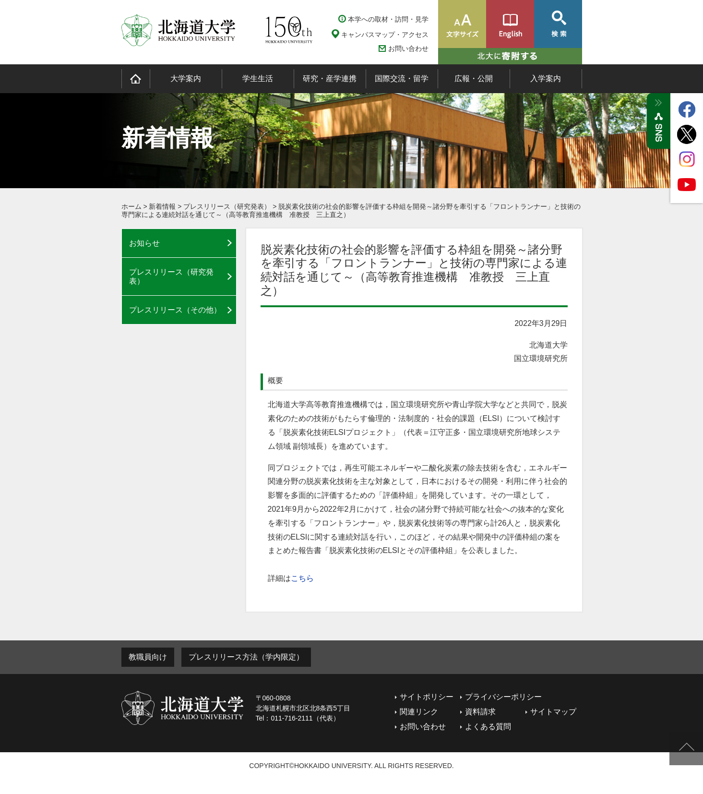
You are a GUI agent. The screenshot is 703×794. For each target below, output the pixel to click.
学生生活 (257, 78)
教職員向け (148, 657)
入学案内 (545, 78)
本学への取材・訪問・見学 (388, 19)
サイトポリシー (426, 697)
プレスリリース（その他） (175, 310)
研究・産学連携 (330, 78)
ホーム (131, 206)
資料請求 (480, 712)
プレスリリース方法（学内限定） (246, 657)
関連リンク (419, 712)
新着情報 (162, 206)
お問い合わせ (408, 48)
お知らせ (144, 243)
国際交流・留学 (402, 78)
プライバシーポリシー (503, 697)
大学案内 (185, 78)
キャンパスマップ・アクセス (385, 34)
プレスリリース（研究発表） (227, 206)
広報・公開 (473, 78)
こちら (302, 578)
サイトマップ (553, 712)
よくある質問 (488, 726)
